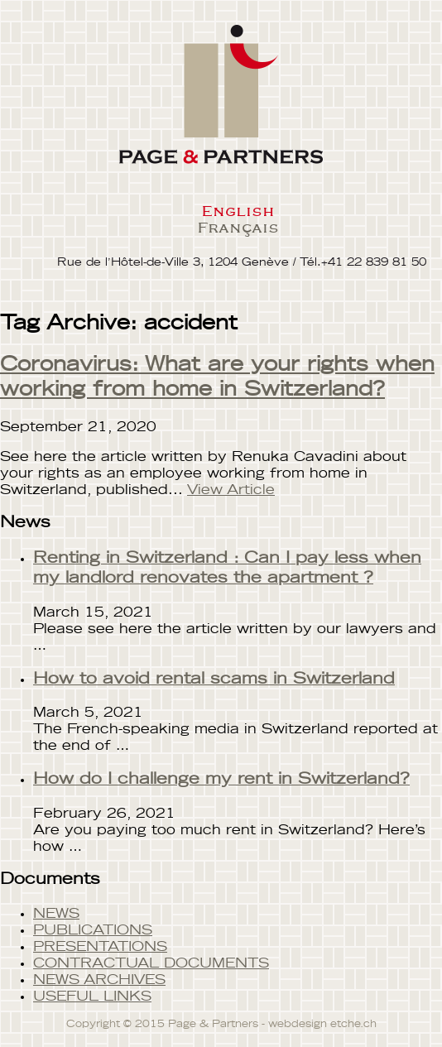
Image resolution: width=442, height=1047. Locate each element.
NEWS (56, 913)
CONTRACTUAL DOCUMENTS (151, 963)
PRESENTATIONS (100, 946)
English (237, 210)
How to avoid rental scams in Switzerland (214, 679)
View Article (231, 490)
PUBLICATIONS (92, 930)
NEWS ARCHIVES (99, 980)
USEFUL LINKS (92, 996)
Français (238, 227)
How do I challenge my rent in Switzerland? (221, 779)
